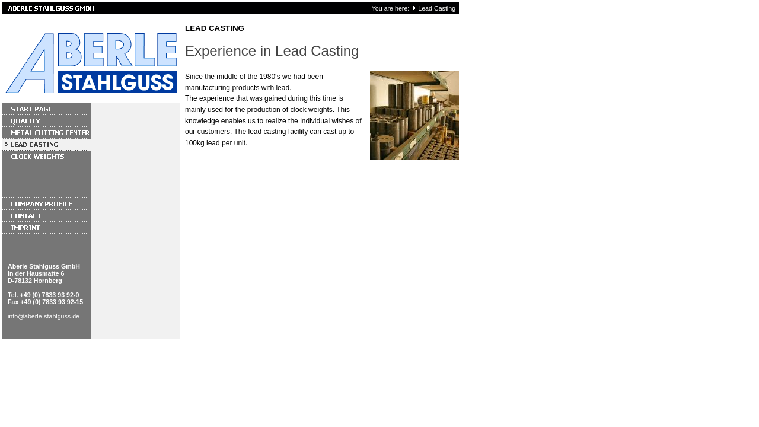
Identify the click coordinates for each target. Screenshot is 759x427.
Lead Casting (436, 8)
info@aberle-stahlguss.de (43, 316)
